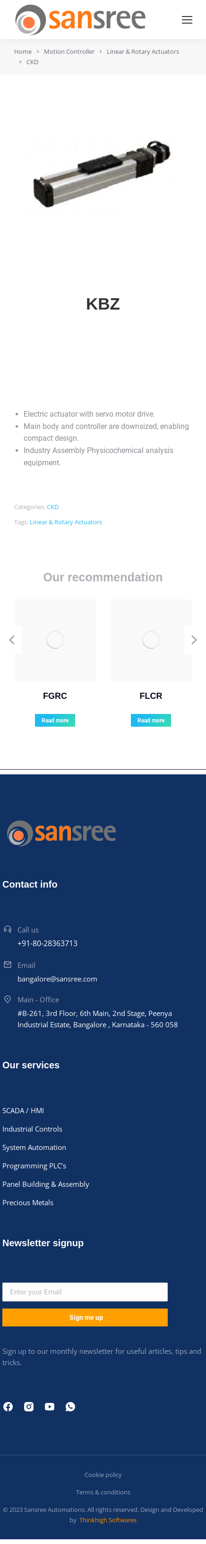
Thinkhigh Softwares (107, 1520)
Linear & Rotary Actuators (66, 522)
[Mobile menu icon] (187, 19)
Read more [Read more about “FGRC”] (55, 720)
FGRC (55, 696)
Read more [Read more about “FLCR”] (150, 720)
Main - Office (38, 999)
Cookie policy (103, 1474)
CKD (53, 507)
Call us (28, 929)
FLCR (151, 696)
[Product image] (55, 640)
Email (26, 965)
